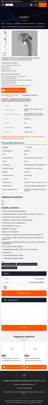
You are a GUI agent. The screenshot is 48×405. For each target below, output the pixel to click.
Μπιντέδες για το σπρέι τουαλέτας (24, 23)
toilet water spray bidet (9, 267)
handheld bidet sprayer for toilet (27, 264)
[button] (5, 55)
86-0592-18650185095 (39, 1)
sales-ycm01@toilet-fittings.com (11, 1)
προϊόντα (9, 23)
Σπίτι (2, 23)
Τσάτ (42, 5)
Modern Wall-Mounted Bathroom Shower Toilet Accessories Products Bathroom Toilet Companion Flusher (34, 360)
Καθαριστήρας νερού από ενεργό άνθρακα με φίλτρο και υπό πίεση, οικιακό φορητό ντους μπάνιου (12, 360)
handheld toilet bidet (8, 264)
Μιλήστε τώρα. (24, 293)
